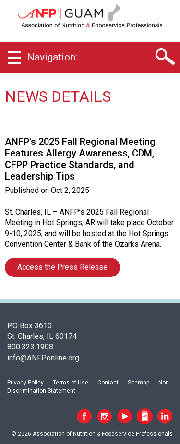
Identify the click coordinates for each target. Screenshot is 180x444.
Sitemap (138, 382)
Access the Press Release (62, 267)
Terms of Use (70, 382)
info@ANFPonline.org (43, 357)
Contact (108, 382)
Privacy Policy (25, 382)
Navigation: (52, 57)
